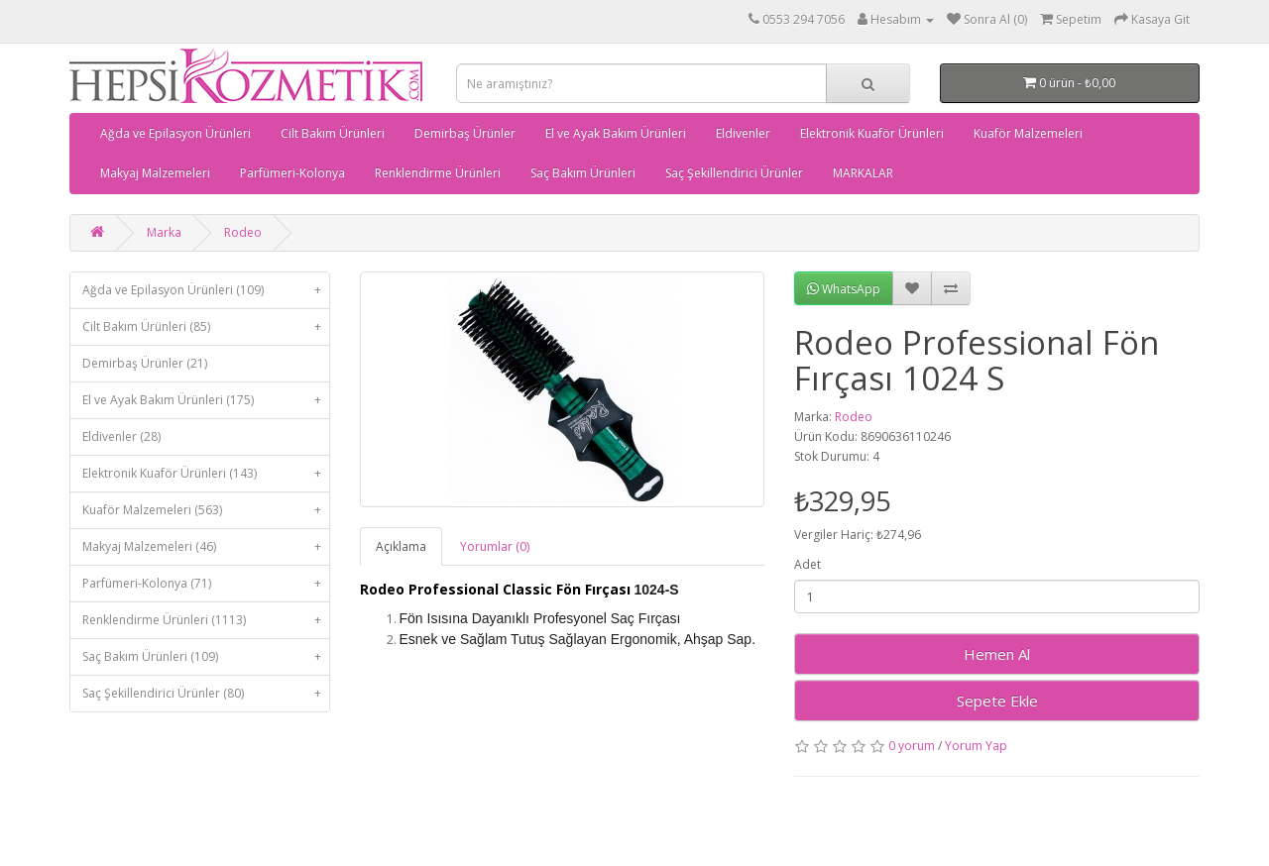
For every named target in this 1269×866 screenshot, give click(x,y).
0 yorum (911, 745)
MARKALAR (863, 172)
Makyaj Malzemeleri (155, 172)
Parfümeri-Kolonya (292, 172)
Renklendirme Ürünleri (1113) (205, 620)
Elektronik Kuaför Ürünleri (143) (205, 473)
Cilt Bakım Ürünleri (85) (205, 327)
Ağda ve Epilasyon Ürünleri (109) (205, 290)
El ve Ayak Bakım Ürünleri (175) (205, 400)
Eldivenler (743, 133)
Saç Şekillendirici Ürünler (734, 172)
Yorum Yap (976, 745)
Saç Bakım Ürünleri (582, 172)
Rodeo (243, 232)
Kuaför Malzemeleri (1028, 133)
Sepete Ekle (997, 700)
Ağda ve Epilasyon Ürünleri (175, 133)
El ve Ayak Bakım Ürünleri (615, 133)
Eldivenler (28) (121, 436)
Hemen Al (997, 654)
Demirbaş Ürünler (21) (144, 363)
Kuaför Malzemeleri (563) (205, 510)
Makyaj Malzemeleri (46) (205, 547)
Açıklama (401, 546)
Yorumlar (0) (494, 546)
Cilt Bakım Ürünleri (333, 133)
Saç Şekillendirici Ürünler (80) (205, 693)
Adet (807, 564)
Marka (164, 232)
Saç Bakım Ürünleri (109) (205, 657)
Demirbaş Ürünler (465, 133)
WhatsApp (843, 288)
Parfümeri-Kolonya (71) (205, 583)
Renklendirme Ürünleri (438, 172)
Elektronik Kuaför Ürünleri (872, 133)
